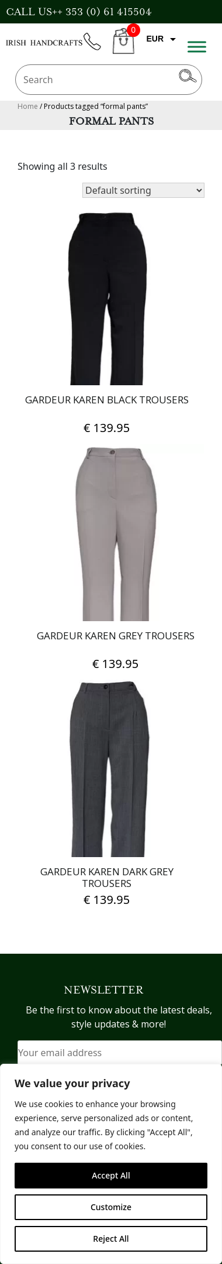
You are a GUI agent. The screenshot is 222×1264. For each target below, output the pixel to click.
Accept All (111, 1175)
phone (98, 48)
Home (28, 106)
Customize (111, 1206)
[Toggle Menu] (197, 46)
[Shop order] (143, 190)
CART (123, 47)
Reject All (111, 1238)
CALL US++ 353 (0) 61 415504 (79, 11)
